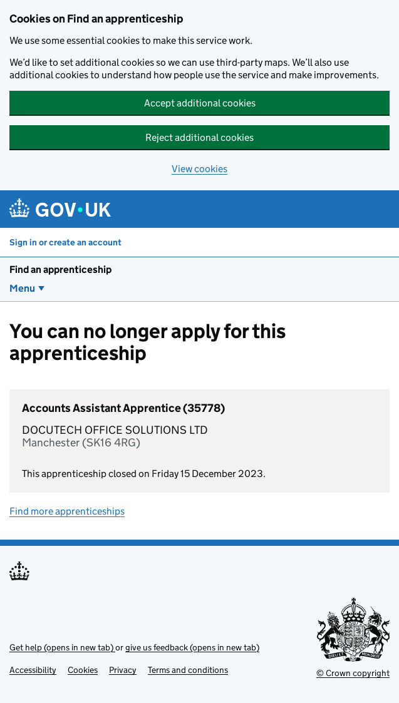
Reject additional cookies (199, 137)
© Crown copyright (353, 673)
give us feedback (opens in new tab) (192, 647)
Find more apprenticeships (67, 511)
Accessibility (32, 669)
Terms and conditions (188, 669)
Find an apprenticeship (60, 269)
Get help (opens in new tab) (62, 647)
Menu (22, 288)
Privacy (123, 669)
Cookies (83, 669)
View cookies (199, 169)
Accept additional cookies (200, 103)
